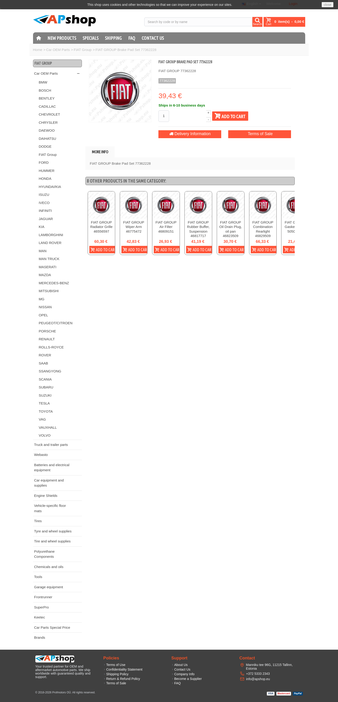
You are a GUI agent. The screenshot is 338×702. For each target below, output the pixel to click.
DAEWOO (47, 130)
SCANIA (45, 379)
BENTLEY (47, 98)
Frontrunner (43, 597)
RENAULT (47, 339)
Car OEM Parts (58, 50)
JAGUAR (46, 219)
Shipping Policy (115, 674)
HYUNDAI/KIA (50, 187)
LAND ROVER (50, 243)
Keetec (39, 617)
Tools (38, 577)
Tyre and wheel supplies (53, 531)
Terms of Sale (260, 133)
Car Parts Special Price (52, 627)
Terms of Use (114, 665)
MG (41, 299)
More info (100, 152)
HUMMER (47, 171)
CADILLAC (47, 106)
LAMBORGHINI (51, 235)
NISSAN (45, 307)
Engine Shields (45, 496)
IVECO (44, 203)
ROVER (45, 355)
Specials (90, 38)
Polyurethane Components (44, 554)
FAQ (131, 38)
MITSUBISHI (49, 291)
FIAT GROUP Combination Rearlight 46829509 (277, 232)
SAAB (43, 363)
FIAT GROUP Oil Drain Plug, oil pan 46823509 (242, 229)
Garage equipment (48, 587)
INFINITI (45, 211)
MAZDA (45, 275)
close (327, 5)
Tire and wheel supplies (52, 541)
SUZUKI (45, 395)
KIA (41, 227)
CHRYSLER (48, 122)
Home (37, 50)
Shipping (113, 38)
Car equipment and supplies (49, 483)
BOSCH (45, 90)
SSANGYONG (50, 371)
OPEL (43, 315)
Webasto (41, 455)
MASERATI (48, 267)
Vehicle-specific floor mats (50, 508)
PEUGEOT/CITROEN (56, 323)
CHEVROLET (49, 114)
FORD (44, 162)
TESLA (44, 403)
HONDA (45, 179)
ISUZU (44, 195)
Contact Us (153, 38)
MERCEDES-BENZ (54, 283)
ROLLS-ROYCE (51, 347)
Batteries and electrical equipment (52, 467)
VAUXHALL (48, 427)
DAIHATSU (47, 138)
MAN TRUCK (49, 259)
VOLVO (45, 435)
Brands (39, 637)
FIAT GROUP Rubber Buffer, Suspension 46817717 (207, 232)
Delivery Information (190, 133)
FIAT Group (83, 50)
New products (61, 38)
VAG (42, 419)
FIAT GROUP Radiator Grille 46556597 (103, 229)
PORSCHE (47, 331)
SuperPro (41, 607)
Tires (38, 521)
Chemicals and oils (49, 567)
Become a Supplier (186, 679)
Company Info (183, 674)
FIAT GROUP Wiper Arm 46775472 (137, 229)
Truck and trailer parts (51, 445)
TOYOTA (46, 411)
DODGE (45, 146)
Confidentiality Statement (122, 669)
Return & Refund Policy (121, 679)
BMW (43, 82)
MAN (43, 251)
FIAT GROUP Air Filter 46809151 (173, 227)
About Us (179, 665)
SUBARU (46, 387)
